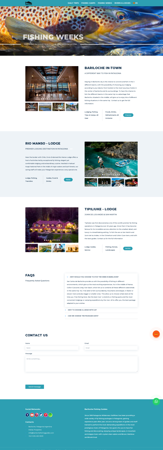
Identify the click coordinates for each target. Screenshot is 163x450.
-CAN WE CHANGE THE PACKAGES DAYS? (82, 316)
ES (135, 3)
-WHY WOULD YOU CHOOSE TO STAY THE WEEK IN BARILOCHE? (94, 277)
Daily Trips (73, 3)
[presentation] (41, 379)
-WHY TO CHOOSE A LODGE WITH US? (82, 310)
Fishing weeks (105, 3)
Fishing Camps (88, 3)
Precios (128, 115)
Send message (35, 387)
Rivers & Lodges (122, 3)
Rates (68, 180)
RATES (127, 248)
